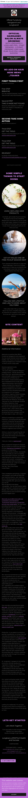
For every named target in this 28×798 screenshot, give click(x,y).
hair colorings (22, 638)
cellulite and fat (7, 616)
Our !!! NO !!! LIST (18, 564)
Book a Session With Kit (14, 58)
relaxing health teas (8, 627)
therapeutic (12, 614)
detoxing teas (18, 625)
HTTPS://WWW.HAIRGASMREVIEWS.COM (14, 157)
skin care (4, 607)
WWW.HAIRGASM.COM (9, 135)
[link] (14, 13)
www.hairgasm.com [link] (13, 751)
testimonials (17, 441)
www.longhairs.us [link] (21, 753)
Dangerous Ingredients (14, 448)
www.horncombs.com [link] (8, 753)
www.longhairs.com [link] (9, 749)
